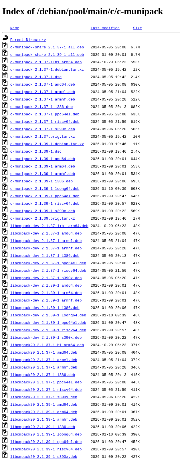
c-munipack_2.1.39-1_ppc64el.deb (45, 195)
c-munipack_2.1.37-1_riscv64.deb (45, 121)
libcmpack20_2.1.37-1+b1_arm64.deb (47, 344)
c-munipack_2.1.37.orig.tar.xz (42, 136)
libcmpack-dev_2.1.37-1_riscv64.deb (48, 270)
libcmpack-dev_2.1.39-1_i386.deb (45, 307)
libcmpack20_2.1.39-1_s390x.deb (43, 456)
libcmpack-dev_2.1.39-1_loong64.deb (48, 315)
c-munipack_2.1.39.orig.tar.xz (42, 218)
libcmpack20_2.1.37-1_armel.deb (43, 359)
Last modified (105, 27)
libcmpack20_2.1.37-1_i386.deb (42, 374)
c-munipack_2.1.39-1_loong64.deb (45, 188)
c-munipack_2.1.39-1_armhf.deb (42, 173)
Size (137, 27)
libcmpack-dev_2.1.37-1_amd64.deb (46, 233)
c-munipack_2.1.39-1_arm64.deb (42, 166)
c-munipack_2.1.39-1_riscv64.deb (45, 203)
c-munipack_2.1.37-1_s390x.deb (42, 128)
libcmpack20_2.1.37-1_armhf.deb (43, 367)
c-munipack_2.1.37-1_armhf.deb (42, 99)
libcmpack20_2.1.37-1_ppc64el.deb (46, 382)
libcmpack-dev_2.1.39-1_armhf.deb (46, 300)
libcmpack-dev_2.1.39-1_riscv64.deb (48, 329)
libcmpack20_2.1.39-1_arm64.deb (43, 411)
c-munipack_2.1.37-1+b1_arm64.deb (46, 61)
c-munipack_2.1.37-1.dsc (36, 76)
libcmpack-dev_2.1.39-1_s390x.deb (46, 337)
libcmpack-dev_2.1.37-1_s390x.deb (46, 277)
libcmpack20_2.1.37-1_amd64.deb (43, 352)
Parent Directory (28, 39)
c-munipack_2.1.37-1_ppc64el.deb (45, 114)
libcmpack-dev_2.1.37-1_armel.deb (46, 240)
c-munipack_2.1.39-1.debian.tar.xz (47, 143)
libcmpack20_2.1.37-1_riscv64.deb (46, 389)
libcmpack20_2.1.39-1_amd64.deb (43, 404)
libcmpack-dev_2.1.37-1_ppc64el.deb (48, 262)
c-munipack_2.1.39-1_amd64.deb (42, 158)
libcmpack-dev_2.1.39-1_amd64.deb (46, 285)
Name (14, 27)
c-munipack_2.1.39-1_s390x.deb (42, 210)
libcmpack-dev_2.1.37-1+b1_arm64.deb (49, 225)
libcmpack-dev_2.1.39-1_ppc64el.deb (48, 322)
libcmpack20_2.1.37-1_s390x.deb (43, 396)
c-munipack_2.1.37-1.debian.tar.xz (47, 69)
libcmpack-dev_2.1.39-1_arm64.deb (46, 292)
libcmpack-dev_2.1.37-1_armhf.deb (46, 248)
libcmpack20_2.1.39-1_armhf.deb (43, 419)
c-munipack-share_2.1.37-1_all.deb (47, 47)
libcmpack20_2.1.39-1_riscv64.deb (46, 449)
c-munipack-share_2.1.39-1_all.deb (47, 54)
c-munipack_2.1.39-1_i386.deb (41, 181)
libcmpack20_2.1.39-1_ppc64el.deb (46, 441)
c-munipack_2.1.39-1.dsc (36, 151)
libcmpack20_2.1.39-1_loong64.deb (46, 434)
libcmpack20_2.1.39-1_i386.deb (42, 426)
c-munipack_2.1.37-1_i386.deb (41, 106)
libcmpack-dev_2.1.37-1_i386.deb (45, 255)
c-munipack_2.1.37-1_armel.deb (42, 91)
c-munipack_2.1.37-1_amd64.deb (42, 84)
